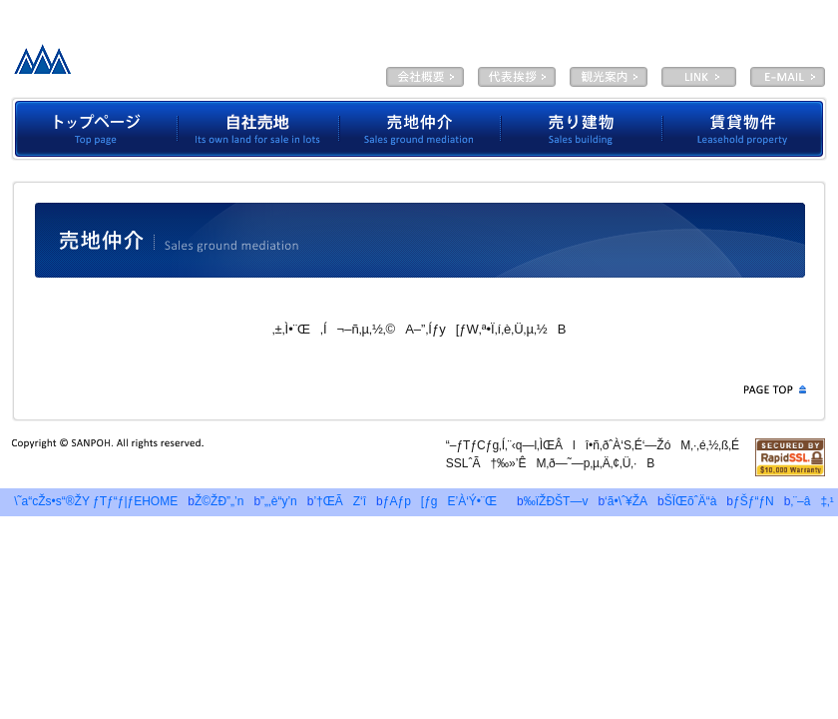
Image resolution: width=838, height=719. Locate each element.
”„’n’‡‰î (420, 129)
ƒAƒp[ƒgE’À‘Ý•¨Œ (445, 501)
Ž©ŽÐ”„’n (258, 129)
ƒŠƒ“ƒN (753, 501)
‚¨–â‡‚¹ (811, 501)
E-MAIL (787, 77)
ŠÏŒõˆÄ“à (608, 77)
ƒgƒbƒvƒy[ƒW (94, 129)
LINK (698, 77)
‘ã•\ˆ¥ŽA (517, 77)
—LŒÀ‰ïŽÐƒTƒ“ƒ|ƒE (162, 65)
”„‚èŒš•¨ (581, 129)
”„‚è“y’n (278, 501)
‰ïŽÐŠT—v (425, 77)
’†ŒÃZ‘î (339, 501)
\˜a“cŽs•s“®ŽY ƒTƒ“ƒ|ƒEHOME (91, 501)
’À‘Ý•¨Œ (744, 129)
